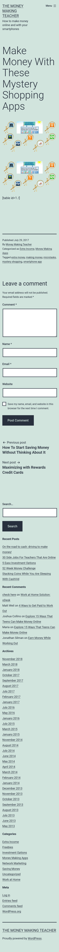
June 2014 (9, 756)
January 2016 (11, 718)
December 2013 (12, 788)
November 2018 (12, 659)
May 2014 (8, 761)
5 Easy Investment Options (19, 563)
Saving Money (11, 868)
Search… (7, 504)
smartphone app (32, 261)
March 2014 (9, 772)
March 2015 (9, 729)
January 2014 (11, 783)
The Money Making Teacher (12, 11)
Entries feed (9, 900)
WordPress (35, 938)
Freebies (7, 847)
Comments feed (12, 906)
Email (6, 364)
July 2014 (8, 750)
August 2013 (10, 810)
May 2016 (8, 712)
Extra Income (27, 248)
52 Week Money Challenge (19, 568)
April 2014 (8, 766)
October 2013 (10, 799)
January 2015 (11, 734)
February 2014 (11, 777)
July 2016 (8, 707)
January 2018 (11, 669)
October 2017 (10, 675)
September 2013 (12, 804)
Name (7, 344)
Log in (6, 895)
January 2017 (11, 702)
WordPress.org (11, 911)
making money (34, 257)
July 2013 (8, 815)
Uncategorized (11, 874)
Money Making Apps (15, 858)
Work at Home (11, 879)
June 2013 (9, 820)
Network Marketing (14, 863)
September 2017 (12, 680)
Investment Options (14, 852)
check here (9, 594)
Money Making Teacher (19, 244)
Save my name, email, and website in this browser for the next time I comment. (30, 406)
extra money (18, 257)
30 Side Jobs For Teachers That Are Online (29, 557)
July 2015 (8, 723)
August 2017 (10, 685)
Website (7, 384)
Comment (9, 304)
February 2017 (11, 696)
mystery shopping (12, 261)
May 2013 (8, 826)
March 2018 (9, 664)
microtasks (49, 257)
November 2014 (12, 739)
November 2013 (12, 793)
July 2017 (8, 691)
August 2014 (10, 745)
